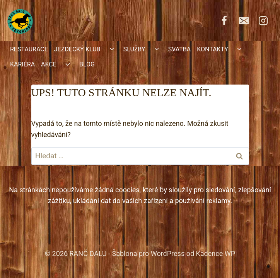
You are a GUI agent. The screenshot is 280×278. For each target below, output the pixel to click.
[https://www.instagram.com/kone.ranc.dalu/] (263, 20)
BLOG (87, 64)
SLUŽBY (134, 49)
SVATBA (179, 49)
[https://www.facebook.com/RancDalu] (224, 20)
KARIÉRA (22, 64)
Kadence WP (215, 253)
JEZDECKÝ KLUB (77, 49)
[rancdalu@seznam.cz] (243, 20)
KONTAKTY (212, 49)
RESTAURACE (29, 49)
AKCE (48, 64)
